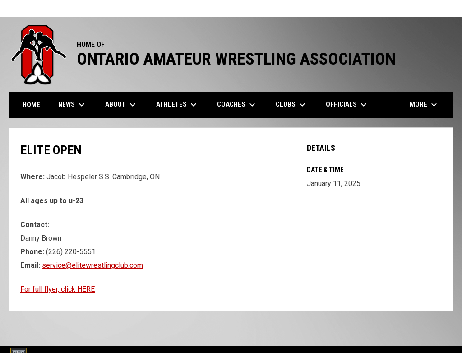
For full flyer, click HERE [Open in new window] (57, 289)
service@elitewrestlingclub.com (92, 265)
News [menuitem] (72, 104)
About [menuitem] (121, 104)
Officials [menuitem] (347, 104)
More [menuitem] (424, 104)
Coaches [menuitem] (237, 104)
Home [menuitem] (31, 105)
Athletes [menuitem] (177, 104)
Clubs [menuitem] (292, 104)
